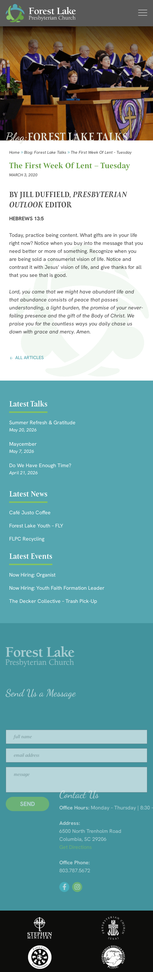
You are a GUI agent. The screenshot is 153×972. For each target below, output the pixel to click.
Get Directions (113, 847)
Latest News (28, 494)
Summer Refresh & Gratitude (42, 422)
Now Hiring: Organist (32, 574)
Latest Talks (28, 404)
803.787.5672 (112, 870)
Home (14, 152)
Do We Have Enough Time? (40, 465)
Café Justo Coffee (30, 512)
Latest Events (30, 556)
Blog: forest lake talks (45, 152)
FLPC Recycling (26, 538)
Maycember (23, 444)
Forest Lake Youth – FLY (36, 525)
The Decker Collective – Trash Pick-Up (53, 601)
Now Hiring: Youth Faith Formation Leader (56, 588)
